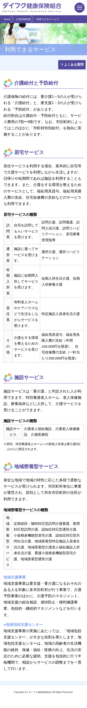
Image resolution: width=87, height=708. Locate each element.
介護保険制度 (23, 19)
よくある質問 (74, 64)
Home (7, 19)
